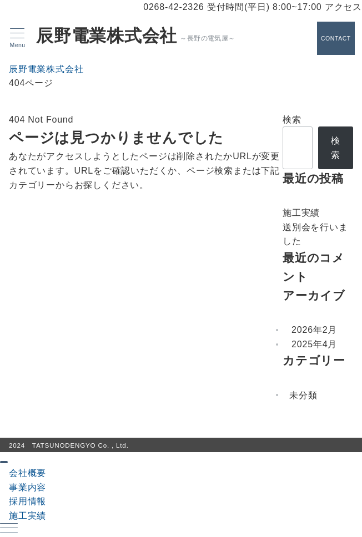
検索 (292, 119)
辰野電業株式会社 (106, 36)
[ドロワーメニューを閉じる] (4, 462)
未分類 (303, 395)
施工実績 (301, 212)
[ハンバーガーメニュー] (9, 529)
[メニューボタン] (17, 38)
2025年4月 (314, 344)
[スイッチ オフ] (334, 38)
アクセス (343, 7)
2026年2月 (314, 330)
